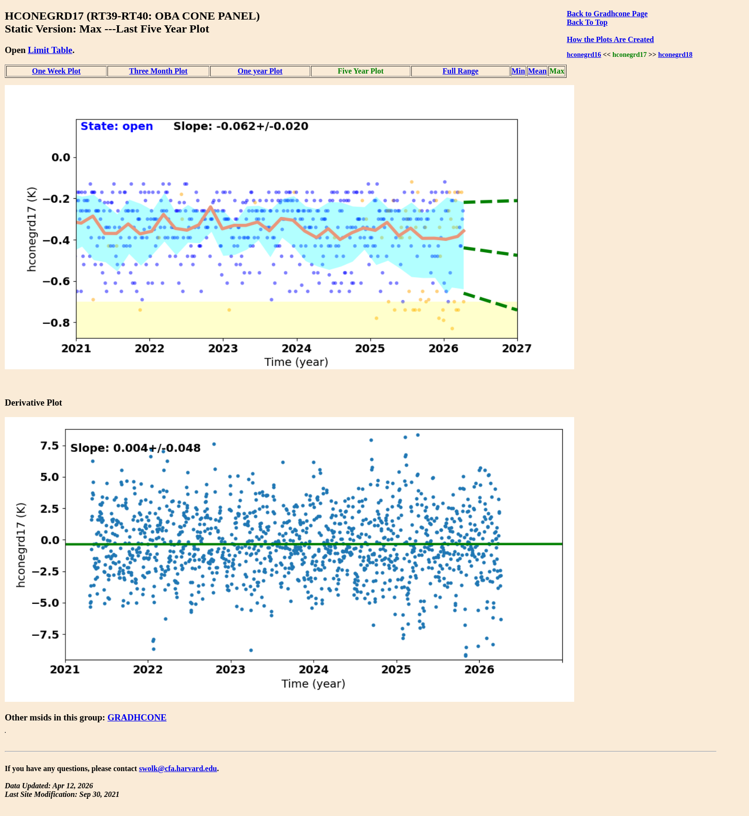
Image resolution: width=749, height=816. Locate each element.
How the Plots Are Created (610, 39)
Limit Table (50, 50)
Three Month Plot (158, 71)
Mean (537, 71)
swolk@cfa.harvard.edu (178, 768)
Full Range (461, 71)
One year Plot (259, 71)
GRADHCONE (137, 717)
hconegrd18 (675, 54)
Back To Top (587, 22)
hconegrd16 (584, 54)
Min (518, 71)
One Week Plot (56, 71)
